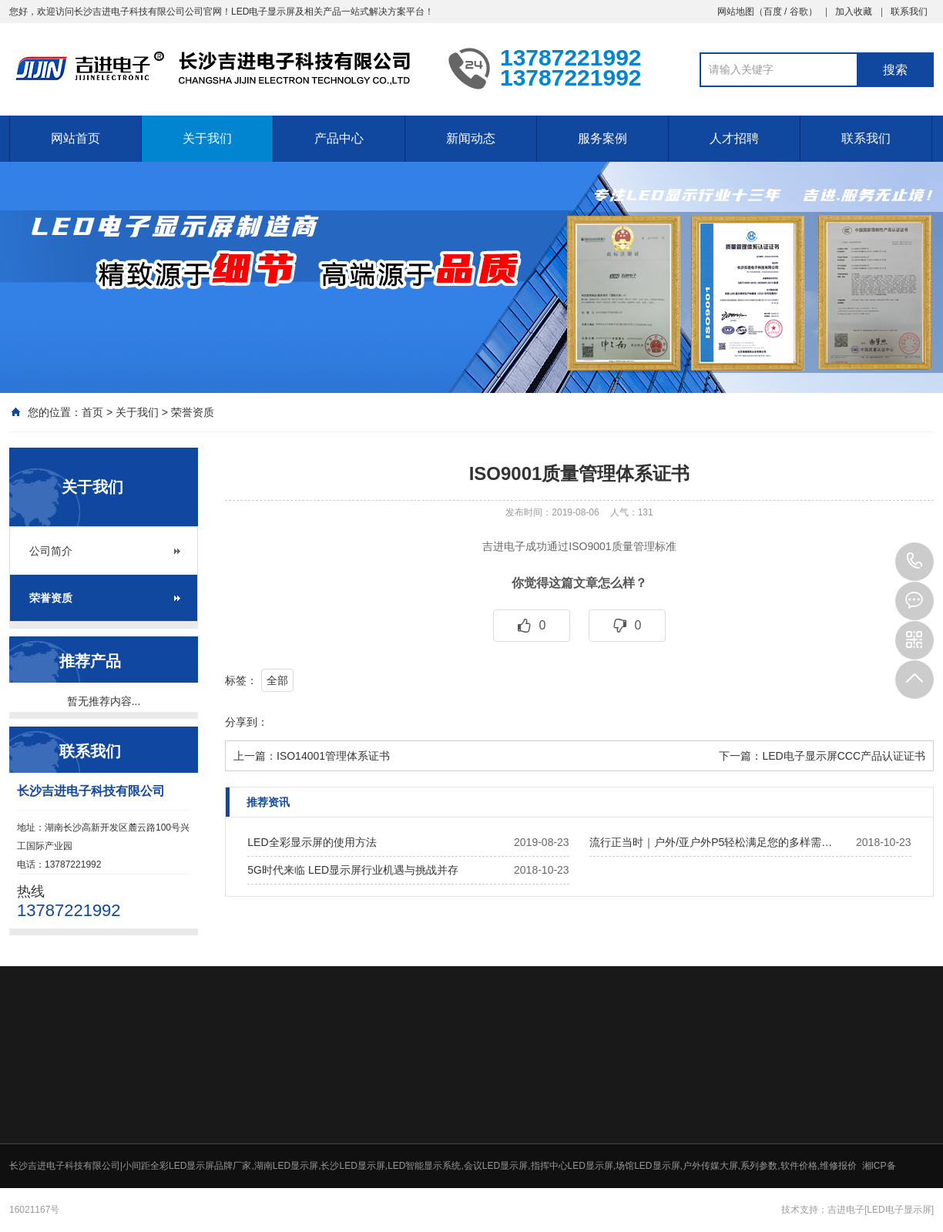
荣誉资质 (192, 412)
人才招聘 (734, 138)
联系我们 (909, 11)
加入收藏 (853, 11)
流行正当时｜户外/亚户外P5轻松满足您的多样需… (710, 842)
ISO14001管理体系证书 (333, 756)
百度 (772, 11)
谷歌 (799, 11)
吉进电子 (845, 1209)
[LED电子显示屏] (899, 1209)
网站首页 (75, 138)
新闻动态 (470, 138)
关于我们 (207, 138)
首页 (92, 412)
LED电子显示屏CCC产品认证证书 (843, 756)
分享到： (246, 722)
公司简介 (50, 551)
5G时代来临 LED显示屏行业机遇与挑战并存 (352, 870)
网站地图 (735, 11)
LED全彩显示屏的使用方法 (311, 842)
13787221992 (914, 561)
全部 (277, 680)
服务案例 (602, 138)
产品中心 (339, 138)
